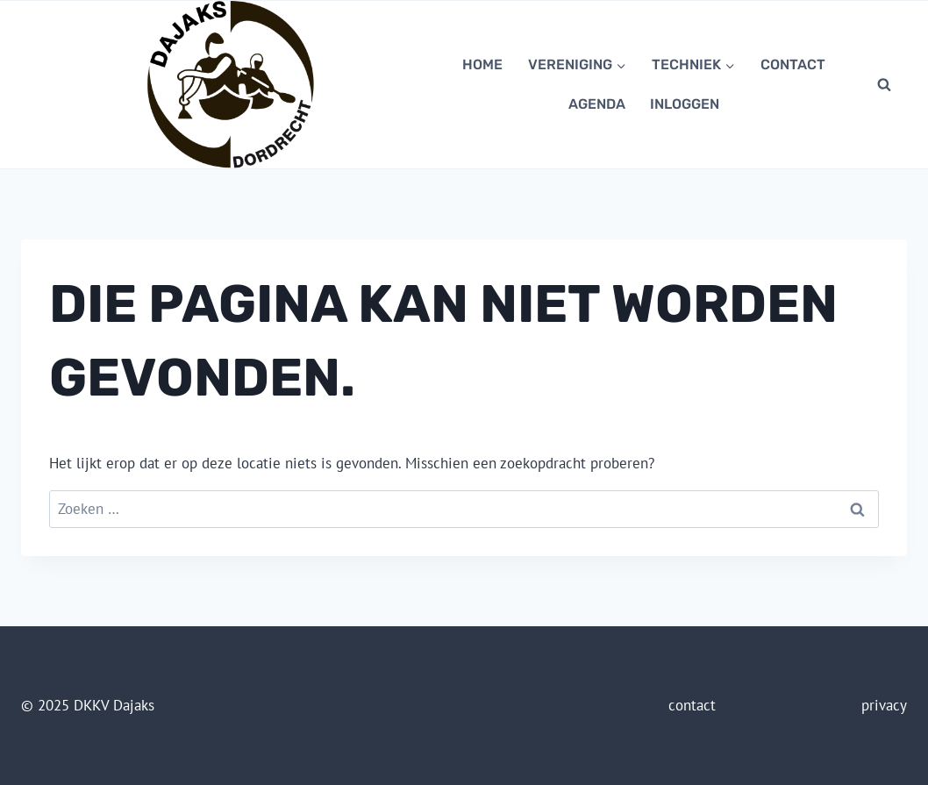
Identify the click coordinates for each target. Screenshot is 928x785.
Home (482, 64)
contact (792, 64)
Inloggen (684, 104)
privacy (884, 705)
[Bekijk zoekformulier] (884, 84)
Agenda (596, 104)
